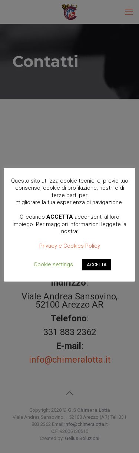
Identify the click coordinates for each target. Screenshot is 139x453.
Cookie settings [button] (53, 264)
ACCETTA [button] (97, 264)
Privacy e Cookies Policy (69, 245)
